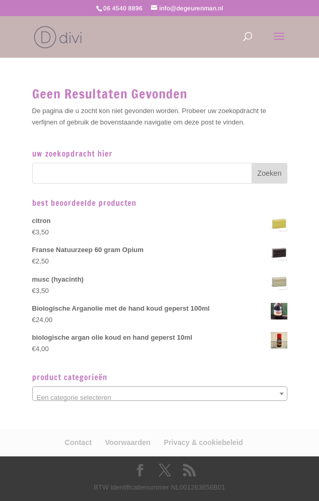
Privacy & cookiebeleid (203, 442)
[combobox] (159, 393)
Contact (78, 442)
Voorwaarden (127, 442)
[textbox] (160, 397)
